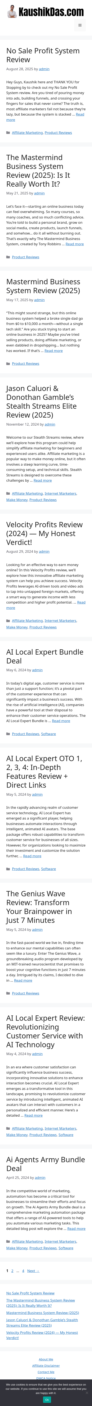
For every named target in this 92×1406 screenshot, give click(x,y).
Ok (47, 1399)
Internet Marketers (60, 493)
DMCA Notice (46, 1378)
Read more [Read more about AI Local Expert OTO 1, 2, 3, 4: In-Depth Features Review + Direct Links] (32, 855)
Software (48, 733)
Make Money (17, 499)
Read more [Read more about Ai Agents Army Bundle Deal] (76, 1228)
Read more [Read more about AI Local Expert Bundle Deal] (61, 720)
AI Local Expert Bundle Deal (44, 656)
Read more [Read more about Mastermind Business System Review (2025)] (54, 350)
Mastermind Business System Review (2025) (43, 285)
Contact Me (46, 1372)
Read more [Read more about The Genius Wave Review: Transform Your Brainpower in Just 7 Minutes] (23, 980)
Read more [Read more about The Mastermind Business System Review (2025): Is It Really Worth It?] (75, 243)
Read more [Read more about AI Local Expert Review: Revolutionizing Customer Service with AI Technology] (33, 1115)
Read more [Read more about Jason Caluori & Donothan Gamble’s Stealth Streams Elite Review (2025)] (43, 480)
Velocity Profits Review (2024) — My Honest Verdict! (44, 533)
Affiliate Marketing (27, 132)
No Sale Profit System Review (43, 55)
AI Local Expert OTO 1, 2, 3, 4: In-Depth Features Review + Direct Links (44, 771)
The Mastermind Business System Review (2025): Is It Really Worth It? (38, 170)
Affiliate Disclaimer (46, 1365)
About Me (46, 1359)
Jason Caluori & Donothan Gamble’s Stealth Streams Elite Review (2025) (41, 401)
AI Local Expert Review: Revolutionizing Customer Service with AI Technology (45, 1031)
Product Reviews (58, 132)
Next (33, 1270)
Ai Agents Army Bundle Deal (45, 1163)
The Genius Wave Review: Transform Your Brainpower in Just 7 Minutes (39, 906)
